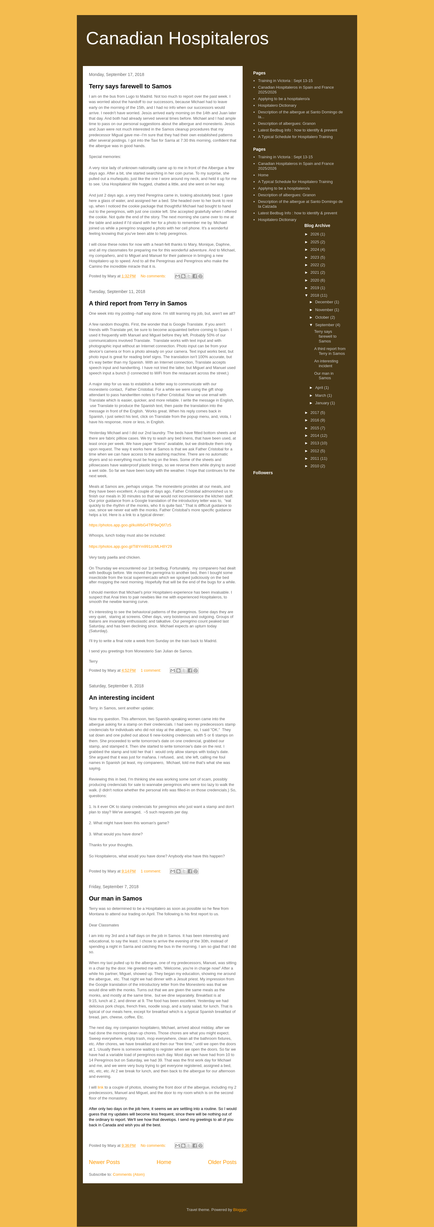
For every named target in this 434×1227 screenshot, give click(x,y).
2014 (315, 435)
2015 (315, 428)
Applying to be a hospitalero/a (284, 98)
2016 (315, 420)
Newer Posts (104, 1162)
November (325, 310)
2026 (315, 234)
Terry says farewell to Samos (130, 86)
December (325, 302)
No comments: (154, 276)
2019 (315, 287)
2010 (315, 466)
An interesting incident (121, 697)
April (319, 387)
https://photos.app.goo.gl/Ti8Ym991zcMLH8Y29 (130, 546)
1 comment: (151, 670)
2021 (315, 272)
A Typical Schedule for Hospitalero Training (295, 136)
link (101, 1087)
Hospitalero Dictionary (277, 105)
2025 (315, 242)
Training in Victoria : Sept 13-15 (285, 80)
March (321, 395)
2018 (315, 295)
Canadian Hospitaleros (177, 38)
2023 (315, 257)
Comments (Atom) (129, 1174)
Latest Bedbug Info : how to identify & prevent (297, 130)
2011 (315, 458)
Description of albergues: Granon (287, 123)
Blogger (240, 1209)
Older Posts (222, 1162)
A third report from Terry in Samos (138, 303)
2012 (315, 451)
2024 (315, 249)
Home (164, 1162)
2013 (315, 443)
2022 (315, 265)
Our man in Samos (115, 898)
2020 (315, 280)
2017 (315, 412)
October (322, 317)
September (325, 325)
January (322, 403)
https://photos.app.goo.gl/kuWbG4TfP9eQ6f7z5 (130, 525)
